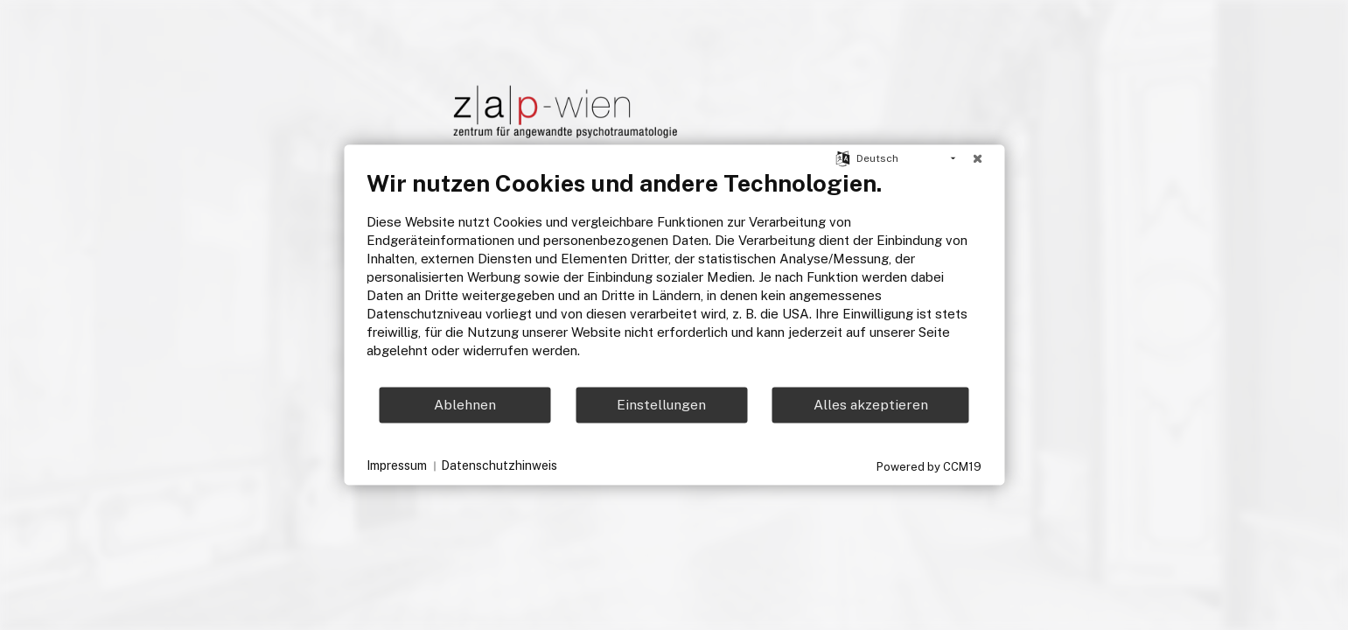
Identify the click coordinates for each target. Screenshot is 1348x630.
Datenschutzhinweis (499, 465)
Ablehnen (465, 404)
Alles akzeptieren (871, 404)
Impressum (397, 465)
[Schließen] (977, 158)
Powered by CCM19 (929, 466)
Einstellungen (661, 404)
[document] (674, 277)
